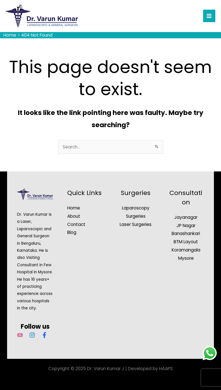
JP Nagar (185, 225)
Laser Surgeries (135, 224)
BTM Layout (186, 242)
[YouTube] (20, 335)
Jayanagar (185, 217)
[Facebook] (44, 335)
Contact (76, 224)
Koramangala (186, 250)
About (73, 216)
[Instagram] (32, 335)
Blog (71, 232)
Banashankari (186, 233)
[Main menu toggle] (209, 16)
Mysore (186, 258)
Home (73, 208)
